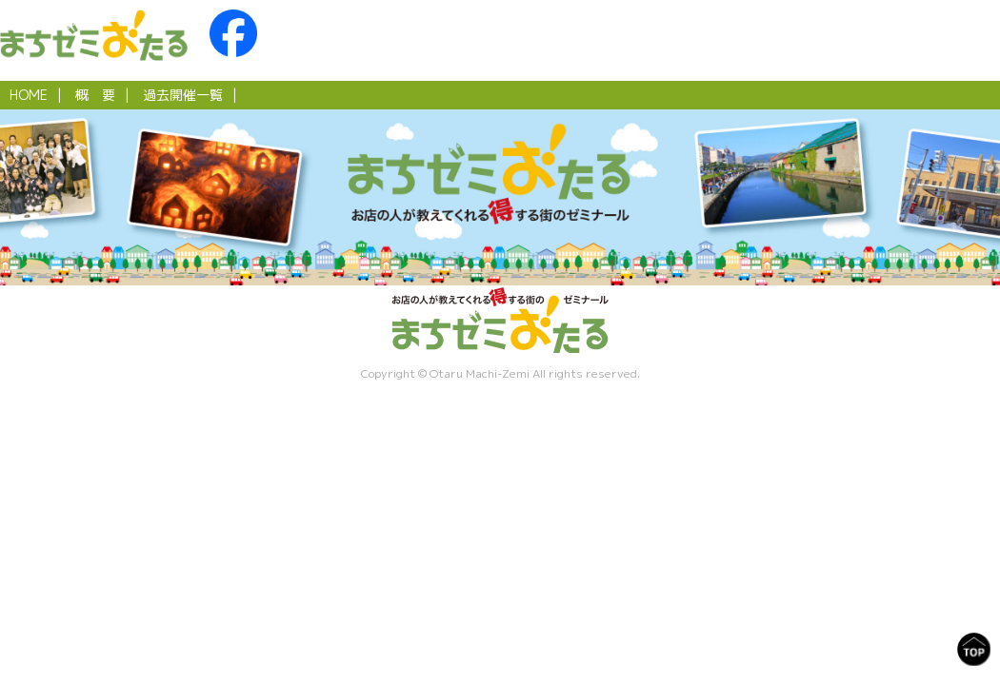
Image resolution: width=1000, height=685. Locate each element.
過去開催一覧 (183, 95)
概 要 (95, 95)
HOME (29, 95)
